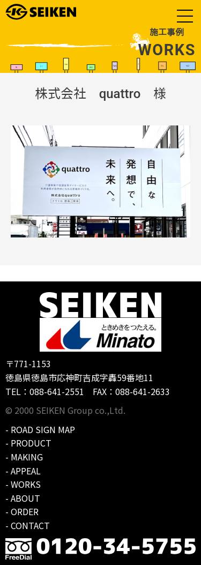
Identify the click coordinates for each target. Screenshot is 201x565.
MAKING (27, 456)
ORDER (25, 511)
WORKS (26, 484)
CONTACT (30, 525)
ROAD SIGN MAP (43, 429)
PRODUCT (31, 442)
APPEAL (26, 470)
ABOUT (25, 498)
